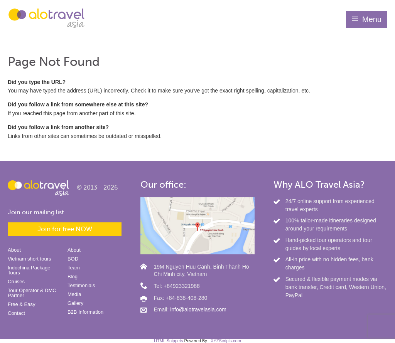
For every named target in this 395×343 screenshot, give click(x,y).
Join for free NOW (64, 229)
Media (74, 294)
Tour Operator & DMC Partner (32, 293)
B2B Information (85, 311)
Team (74, 267)
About (14, 249)
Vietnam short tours (29, 258)
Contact (16, 313)
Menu (371, 19)
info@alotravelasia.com (198, 309)
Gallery (75, 303)
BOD (73, 258)
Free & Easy (21, 304)
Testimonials (81, 285)
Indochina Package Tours (29, 270)
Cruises (16, 281)
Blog (73, 276)
